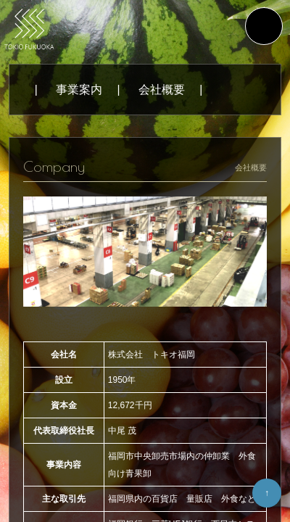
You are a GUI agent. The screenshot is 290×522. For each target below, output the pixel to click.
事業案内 (79, 89)
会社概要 (161, 89)
